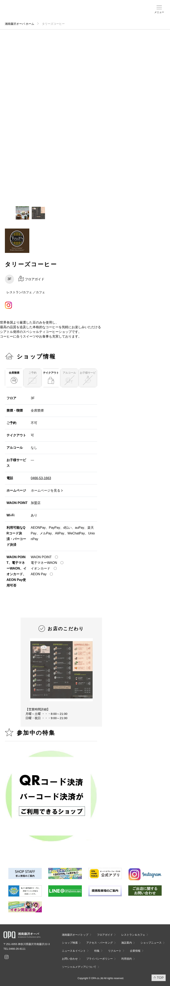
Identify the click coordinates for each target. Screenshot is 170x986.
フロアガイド (62, 12)
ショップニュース (151, 942)
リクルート (114, 950)
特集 (97, 950)
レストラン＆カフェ (133, 934)
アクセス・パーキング (77, 13)
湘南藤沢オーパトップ (75, 934)
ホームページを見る (45, 490)
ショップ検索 (70, 12)
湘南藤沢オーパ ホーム (19, 23)
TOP (160, 978)
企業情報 (135, 950)
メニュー (159, 12)
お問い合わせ (70, 958)
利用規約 (126, 958)
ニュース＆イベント (94, 13)
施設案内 (84, 12)
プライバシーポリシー (99, 958)
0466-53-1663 (41, 478)
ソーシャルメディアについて (79, 966)
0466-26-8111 (17, 948)
